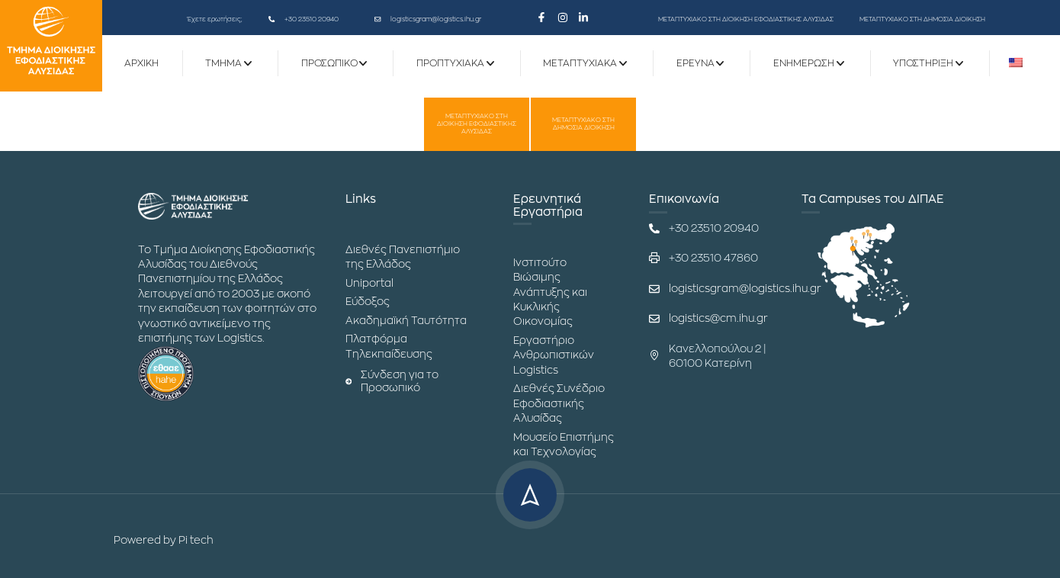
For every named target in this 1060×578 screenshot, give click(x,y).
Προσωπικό (329, 63)
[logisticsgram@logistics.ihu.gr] (377, 19)
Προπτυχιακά (450, 63)
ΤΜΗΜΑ (223, 63)
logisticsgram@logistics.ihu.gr (435, 19)
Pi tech (196, 540)
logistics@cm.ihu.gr (718, 318)
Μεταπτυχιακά (580, 63)
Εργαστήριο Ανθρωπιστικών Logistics (553, 355)
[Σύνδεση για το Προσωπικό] (348, 381)
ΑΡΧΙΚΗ (141, 63)
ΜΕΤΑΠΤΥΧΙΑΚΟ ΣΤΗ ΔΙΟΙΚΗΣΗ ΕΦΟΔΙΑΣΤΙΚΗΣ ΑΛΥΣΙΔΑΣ (746, 19)
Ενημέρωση (803, 63)
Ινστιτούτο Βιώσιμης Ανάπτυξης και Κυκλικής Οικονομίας (550, 292)
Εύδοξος (367, 302)
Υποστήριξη (923, 63)
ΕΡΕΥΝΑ (695, 63)
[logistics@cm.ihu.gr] (654, 318)
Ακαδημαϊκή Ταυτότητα (406, 321)
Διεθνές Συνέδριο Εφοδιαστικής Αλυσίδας (559, 403)
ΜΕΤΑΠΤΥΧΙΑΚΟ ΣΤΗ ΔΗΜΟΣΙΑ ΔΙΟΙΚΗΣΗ (922, 19)
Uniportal (369, 283)
